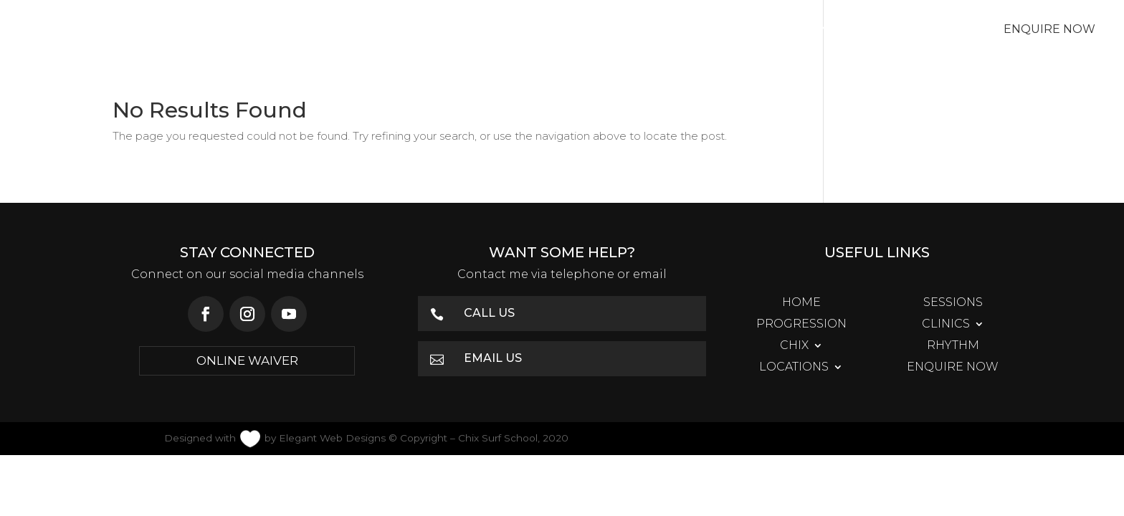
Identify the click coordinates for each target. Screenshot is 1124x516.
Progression (418, 30)
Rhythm (703, 30)
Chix (611, 30)
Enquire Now (1049, 29)
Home (222, 30)
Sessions (307, 30)
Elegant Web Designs (332, 438)
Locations (801, 30)
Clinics (523, 30)
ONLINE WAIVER (247, 360)
